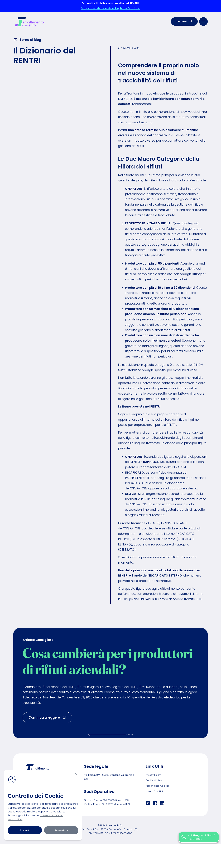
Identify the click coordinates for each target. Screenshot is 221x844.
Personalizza (61, 830)
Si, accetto (24, 830)
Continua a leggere (50, 717)
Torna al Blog (27, 39)
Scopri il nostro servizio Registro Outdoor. (110, 8)
